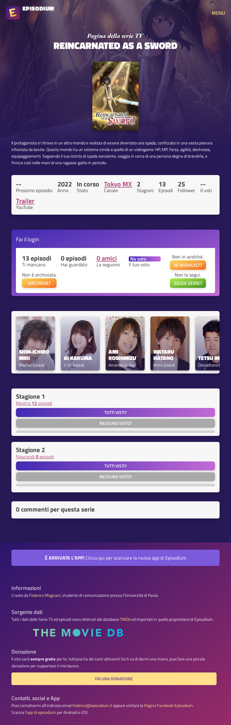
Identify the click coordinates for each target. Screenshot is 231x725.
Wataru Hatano (164, 355)
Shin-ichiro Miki (34, 355)
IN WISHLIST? (188, 265)
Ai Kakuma (78, 358)
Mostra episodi (34, 403)
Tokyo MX (118, 184)
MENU (218, 13)
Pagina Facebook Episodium (168, 705)
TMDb (125, 619)
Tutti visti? (115, 412)
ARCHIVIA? (39, 283)
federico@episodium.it (92, 705)
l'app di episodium (40, 712)
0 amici (107, 258)
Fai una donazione (114, 678)
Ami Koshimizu (122, 355)
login (33, 239)
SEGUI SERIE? (188, 283)
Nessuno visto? (116, 423)
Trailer (25, 201)
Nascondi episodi (35, 456)
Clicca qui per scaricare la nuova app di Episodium (115, 557)
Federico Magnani (44, 595)
